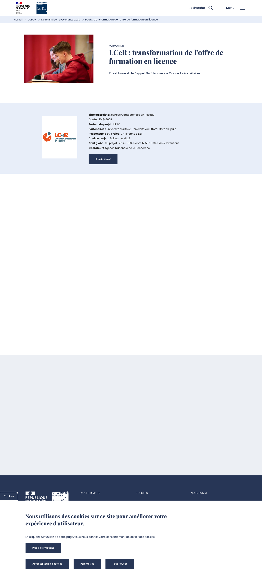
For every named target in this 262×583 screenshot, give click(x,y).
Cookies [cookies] (9, 496)
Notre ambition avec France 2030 (61, 19)
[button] (200, 8)
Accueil (18, 19)
